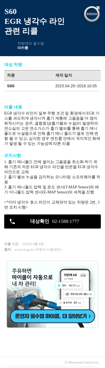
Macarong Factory (81, 362)
